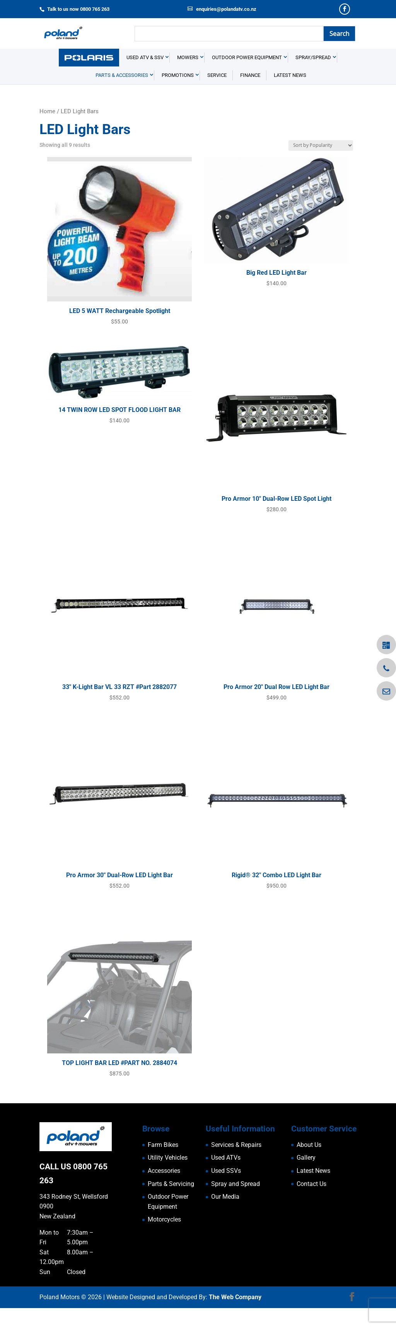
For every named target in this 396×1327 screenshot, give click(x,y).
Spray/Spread (313, 77)
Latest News (290, 94)
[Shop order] (320, 164)
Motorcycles (164, 1238)
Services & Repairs (236, 1163)
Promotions (178, 94)
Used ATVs (226, 1177)
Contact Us (311, 1202)
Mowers (187, 77)
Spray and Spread (235, 1202)
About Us (309, 1163)
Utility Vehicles (168, 1177)
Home (47, 130)
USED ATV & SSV (145, 77)
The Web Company (235, 1316)
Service (217, 94)
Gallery (306, 1177)
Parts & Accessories (122, 94)
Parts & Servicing (171, 1202)
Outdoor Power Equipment (247, 77)
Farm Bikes (163, 1163)
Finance (250, 94)
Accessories (164, 1189)
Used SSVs (226, 1189)
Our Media (225, 1215)
